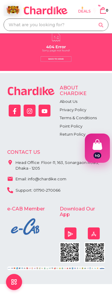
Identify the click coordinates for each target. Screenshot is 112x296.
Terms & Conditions (78, 117)
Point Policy (71, 126)
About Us (68, 101)
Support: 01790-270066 (33, 189)
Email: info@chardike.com (36, 178)
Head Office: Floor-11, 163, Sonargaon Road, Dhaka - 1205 (53, 164)
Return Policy (72, 134)
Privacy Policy (73, 109)
